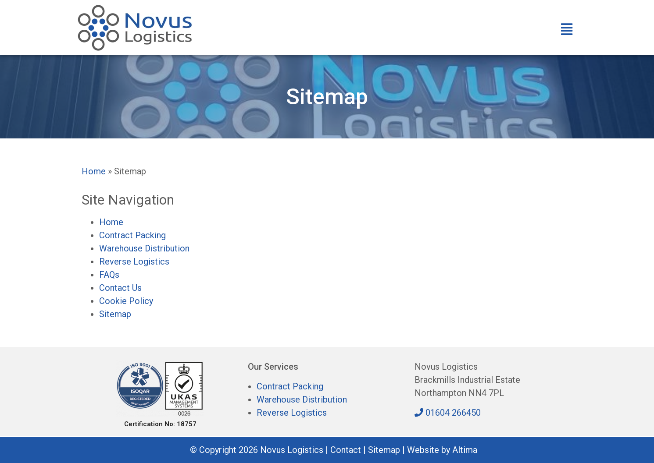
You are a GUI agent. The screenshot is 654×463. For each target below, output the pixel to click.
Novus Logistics (291, 450)
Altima (464, 450)
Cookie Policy (126, 301)
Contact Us (120, 288)
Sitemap (115, 314)
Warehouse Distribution (144, 248)
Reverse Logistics (134, 261)
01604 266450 (448, 412)
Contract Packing (132, 235)
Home (94, 171)
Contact (345, 450)
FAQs (109, 274)
